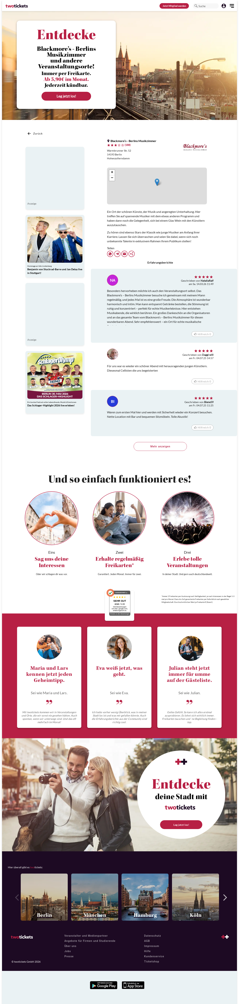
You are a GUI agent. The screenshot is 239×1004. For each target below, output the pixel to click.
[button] (196, 6)
